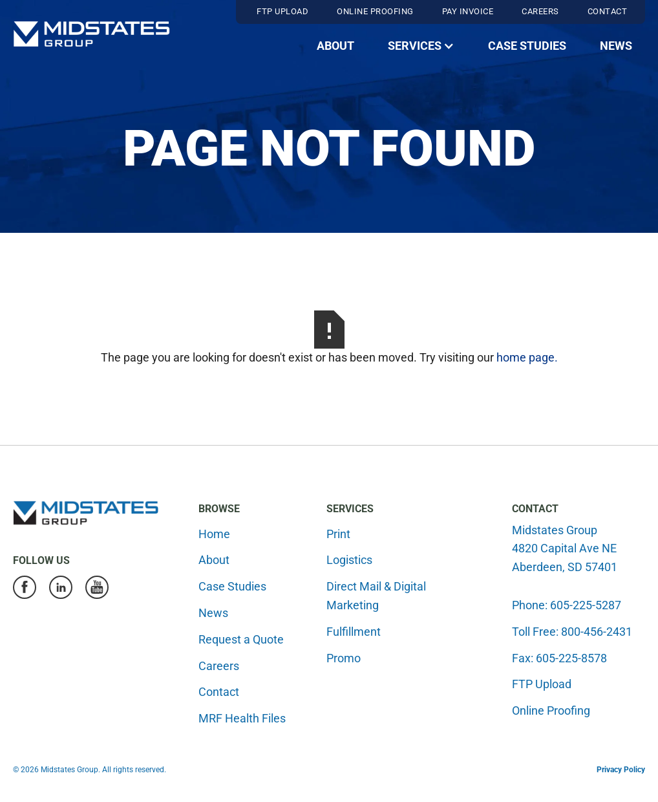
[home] (91, 34)
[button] (421, 46)
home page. (527, 357)
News (616, 45)
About (335, 45)
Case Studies (527, 45)
